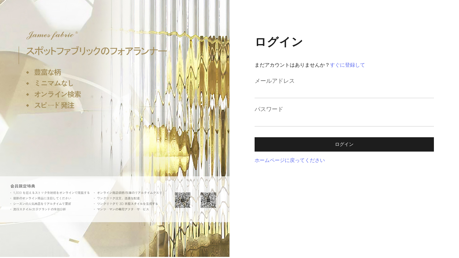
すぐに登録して (347, 65)
